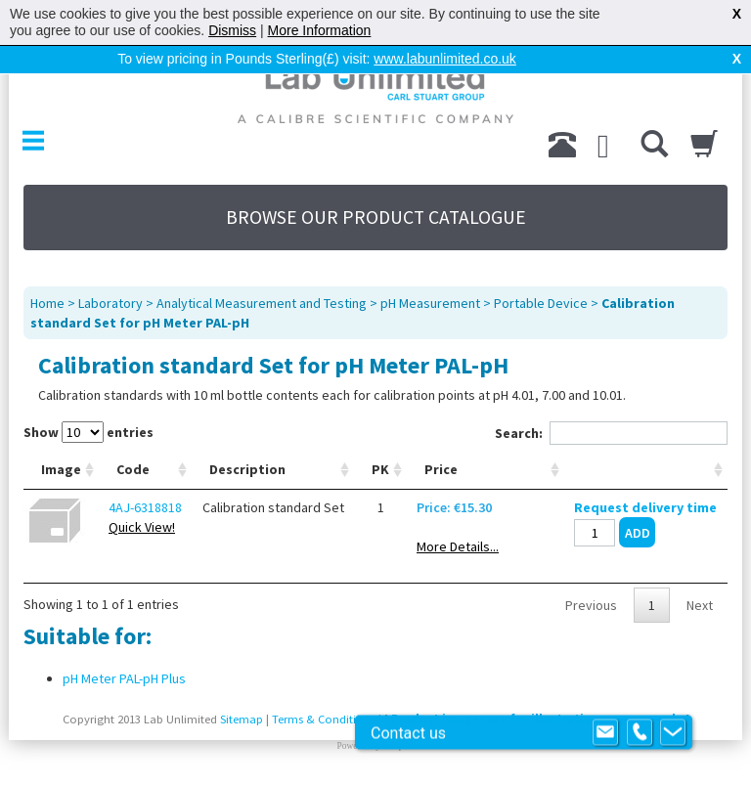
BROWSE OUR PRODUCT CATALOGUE (376, 217)
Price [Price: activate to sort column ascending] (441, 469)
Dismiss (232, 30)
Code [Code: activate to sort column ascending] (133, 469)
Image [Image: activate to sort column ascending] (61, 469)
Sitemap (241, 719)
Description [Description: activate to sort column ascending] (247, 469)
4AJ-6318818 (145, 507)
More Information (320, 30)
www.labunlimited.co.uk (445, 58)
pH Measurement (430, 303)
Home (47, 303)
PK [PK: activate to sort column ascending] (380, 469)
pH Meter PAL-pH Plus (124, 678)
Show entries (88, 432)
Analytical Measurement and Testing (261, 303)
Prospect (398, 746)
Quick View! (142, 527)
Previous (591, 605)
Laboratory (110, 303)
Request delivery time (645, 507)
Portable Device (541, 303)
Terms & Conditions (324, 719)
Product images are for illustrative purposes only (537, 719)
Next (699, 605)
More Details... (458, 546)
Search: (611, 433)
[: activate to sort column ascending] (646, 470)
